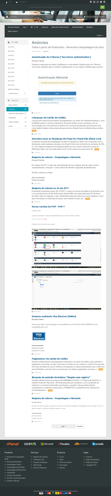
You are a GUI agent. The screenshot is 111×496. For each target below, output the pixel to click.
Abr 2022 (11, 51)
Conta (100, 35)
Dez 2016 (11, 59)
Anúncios (102, 16)
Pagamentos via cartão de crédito (50, 358)
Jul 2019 (11, 55)
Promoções (62, 465)
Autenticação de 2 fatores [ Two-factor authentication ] (61, 57)
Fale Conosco (13, 31)
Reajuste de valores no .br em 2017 (50, 188)
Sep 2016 (11, 64)
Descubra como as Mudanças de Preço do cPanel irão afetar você (66, 138)
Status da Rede (77, 27)
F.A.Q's (60, 457)
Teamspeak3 (10, 473)
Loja (25, 27)
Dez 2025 (11, 47)
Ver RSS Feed (17, 93)
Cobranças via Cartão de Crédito (49, 117)
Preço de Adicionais (39, 468)
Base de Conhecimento (60, 27)
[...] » (34, 130)
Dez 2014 (11, 81)
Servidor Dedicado (12, 481)
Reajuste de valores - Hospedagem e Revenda (56, 157)
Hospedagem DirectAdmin (15, 467)
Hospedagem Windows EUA (15, 470)
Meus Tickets (17, 105)
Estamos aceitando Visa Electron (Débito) (54, 316)
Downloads (17, 117)
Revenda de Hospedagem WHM (14, 458)
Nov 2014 (11, 85)
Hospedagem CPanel (13, 464)
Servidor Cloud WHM (13, 475)
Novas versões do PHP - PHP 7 (48, 206)
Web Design (36, 465)
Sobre (60, 459)
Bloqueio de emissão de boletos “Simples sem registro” (61, 377)
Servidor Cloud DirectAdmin (15, 478)
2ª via (34, 27)
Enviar (17, 126)
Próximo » (80, 426)
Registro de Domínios (39, 457)
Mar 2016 (11, 68)
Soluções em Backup (39, 462)
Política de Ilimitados (91, 459)
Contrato (87, 457)
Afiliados (89, 27)
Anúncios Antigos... (14, 89)
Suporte (61, 468)
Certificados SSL (37, 459)
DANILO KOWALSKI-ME (52, 491)
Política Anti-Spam (90, 462)
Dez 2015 (11, 76)
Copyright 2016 (89, 465)
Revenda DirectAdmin (13, 462)
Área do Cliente (91, 16)
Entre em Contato (64, 462)
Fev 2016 (11, 72)
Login (9, 1)
